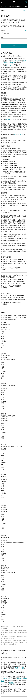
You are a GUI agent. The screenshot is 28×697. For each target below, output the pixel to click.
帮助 (26, 6)
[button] (1, 2)
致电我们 (11, 682)
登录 (26, 2)
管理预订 (17, 61)
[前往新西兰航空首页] (14, 2)
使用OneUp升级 (19, 668)
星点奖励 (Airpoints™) (17, 6)
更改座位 (8, 119)
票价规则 (20, 134)
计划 (2, 6)
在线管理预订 (7, 679)
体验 (10, 6)
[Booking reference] (26, 30)
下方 (15, 134)
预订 (6, 6)
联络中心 (8, 65)
